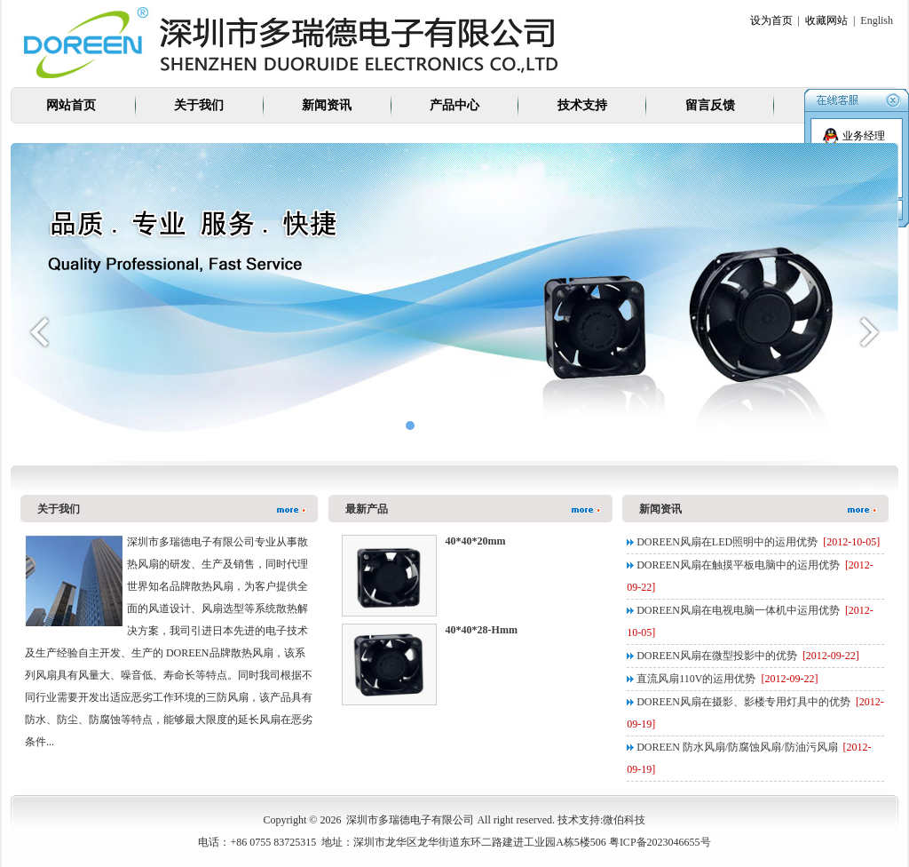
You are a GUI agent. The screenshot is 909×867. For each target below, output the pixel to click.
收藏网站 (826, 20)
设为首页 (771, 20)
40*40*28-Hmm (482, 630)
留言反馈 (710, 105)
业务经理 (853, 136)
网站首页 (71, 105)
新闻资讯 (327, 105)
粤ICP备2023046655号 (660, 842)
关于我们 (199, 105)
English (876, 20)
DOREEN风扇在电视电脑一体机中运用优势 (738, 610)
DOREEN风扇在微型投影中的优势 (716, 655)
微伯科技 (624, 820)
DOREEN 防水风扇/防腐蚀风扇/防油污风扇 (736, 747)
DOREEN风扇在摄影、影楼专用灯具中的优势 (743, 702)
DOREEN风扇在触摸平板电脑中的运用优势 (738, 565)
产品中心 (454, 105)
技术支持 (582, 105)
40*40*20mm (476, 541)
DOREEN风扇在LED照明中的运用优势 (727, 542)
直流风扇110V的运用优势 (695, 678)
